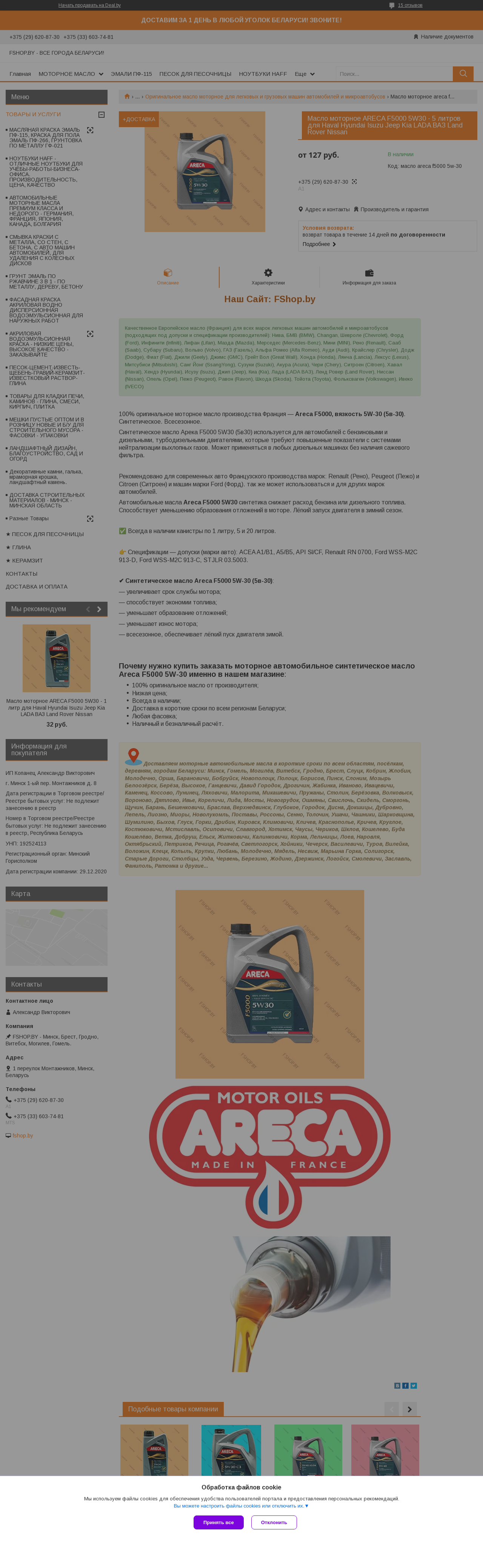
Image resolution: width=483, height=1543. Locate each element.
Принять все (218, 1522)
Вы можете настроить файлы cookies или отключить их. (239, 1506)
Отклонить (274, 1522)
